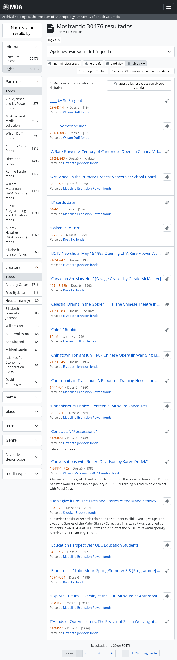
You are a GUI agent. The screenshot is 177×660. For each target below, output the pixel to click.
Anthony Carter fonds (22, 148)
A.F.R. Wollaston (22, 334)
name (11, 397)
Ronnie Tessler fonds (22, 173)
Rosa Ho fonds (73, 239)
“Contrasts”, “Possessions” (73, 431)
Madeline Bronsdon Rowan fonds (87, 188)
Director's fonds (22, 161)
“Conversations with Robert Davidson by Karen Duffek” (99, 461)
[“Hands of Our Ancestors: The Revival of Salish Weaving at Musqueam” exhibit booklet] (105, 621)
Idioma (12, 46)
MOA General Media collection (22, 121)
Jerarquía (93, 63)
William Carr (22, 326)
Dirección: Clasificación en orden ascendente (141, 71)
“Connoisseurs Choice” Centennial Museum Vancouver (98, 406)
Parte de (13, 81)
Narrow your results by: (22, 30)
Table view (136, 63)
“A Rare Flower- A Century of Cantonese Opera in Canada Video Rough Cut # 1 (105, 151)
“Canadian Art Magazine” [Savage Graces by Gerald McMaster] (105, 278)
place (10, 411)
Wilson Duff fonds (22, 135)
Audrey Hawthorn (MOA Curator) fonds (22, 235)
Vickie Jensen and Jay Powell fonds (22, 103)
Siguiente (150, 653)
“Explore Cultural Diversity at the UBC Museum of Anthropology (105, 596)
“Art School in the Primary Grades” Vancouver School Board (103, 177)
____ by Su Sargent (66, 100)
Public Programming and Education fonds (22, 213)
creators (13, 267)
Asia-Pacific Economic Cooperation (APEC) (22, 365)
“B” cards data (62, 202)
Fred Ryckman (22, 293)
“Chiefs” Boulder (64, 329)
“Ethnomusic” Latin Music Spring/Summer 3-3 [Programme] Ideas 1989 (105, 570)
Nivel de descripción (16, 457)
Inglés (22, 69)
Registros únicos (22, 58)
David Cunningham (22, 382)
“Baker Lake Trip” (65, 228)
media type (16, 473)
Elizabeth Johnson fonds (22, 252)
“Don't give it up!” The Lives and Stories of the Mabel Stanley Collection (105, 501)
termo (11, 425)
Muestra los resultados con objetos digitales (139, 85)
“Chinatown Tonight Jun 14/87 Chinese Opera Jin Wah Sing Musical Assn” (105, 355)
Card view (114, 63)
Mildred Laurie (22, 350)
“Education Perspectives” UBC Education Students (94, 545)
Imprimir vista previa (64, 63)
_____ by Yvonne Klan (68, 126)
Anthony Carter (22, 285)
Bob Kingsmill (22, 342)
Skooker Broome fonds (80, 512)
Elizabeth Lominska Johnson (22, 313)
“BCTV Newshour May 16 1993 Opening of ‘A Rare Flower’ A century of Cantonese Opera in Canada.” (105, 253)
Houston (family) (22, 301)
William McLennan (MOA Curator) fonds (22, 191)
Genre (11, 440)
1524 (135, 653)
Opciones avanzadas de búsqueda (80, 51)
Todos (10, 91)
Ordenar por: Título (91, 71)
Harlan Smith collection (80, 341)
